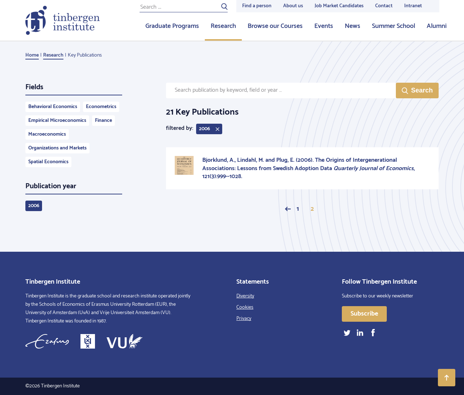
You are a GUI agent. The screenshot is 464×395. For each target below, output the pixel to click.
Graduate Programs (172, 26)
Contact (384, 6)
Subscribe (364, 313)
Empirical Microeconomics (57, 120)
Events (323, 26)
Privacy (243, 318)
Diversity (245, 296)
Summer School (393, 26)
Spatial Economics (48, 162)
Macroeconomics (47, 134)
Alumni (437, 26)
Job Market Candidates (339, 6)
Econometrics (101, 107)
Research (223, 26)
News (352, 26)
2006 (33, 206)
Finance (103, 120)
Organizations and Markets (57, 148)
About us (293, 6)
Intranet (413, 6)
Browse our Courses (275, 26)
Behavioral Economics (52, 107)
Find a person (257, 6)
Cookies (244, 307)
